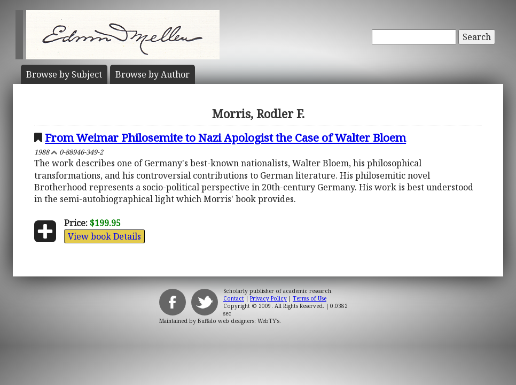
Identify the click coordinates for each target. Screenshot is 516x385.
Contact (233, 298)
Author (152, 74)
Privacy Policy (268, 298)
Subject (64, 74)
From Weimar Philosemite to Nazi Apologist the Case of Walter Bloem (225, 137)
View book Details (104, 236)
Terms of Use (309, 298)
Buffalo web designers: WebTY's (238, 321)
